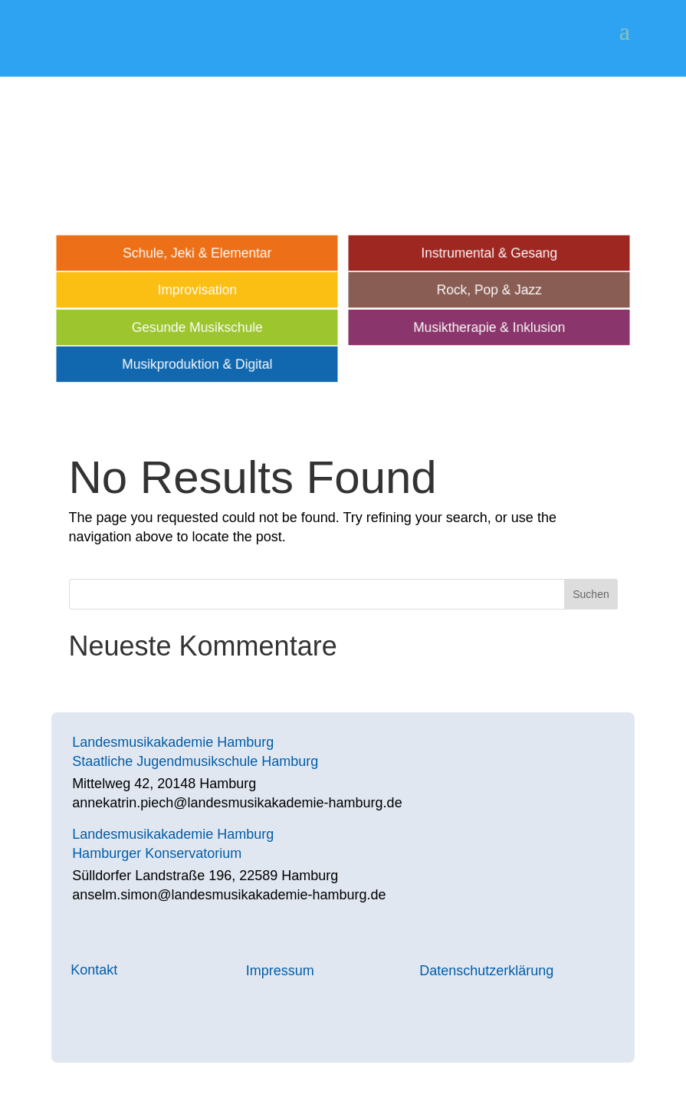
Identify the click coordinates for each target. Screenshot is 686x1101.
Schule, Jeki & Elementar (197, 253)
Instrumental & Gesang (488, 253)
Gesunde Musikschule (197, 327)
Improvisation (197, 290)
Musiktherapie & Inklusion (488, 327)
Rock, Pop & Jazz (489, 290)
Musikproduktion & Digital (198, 364)
